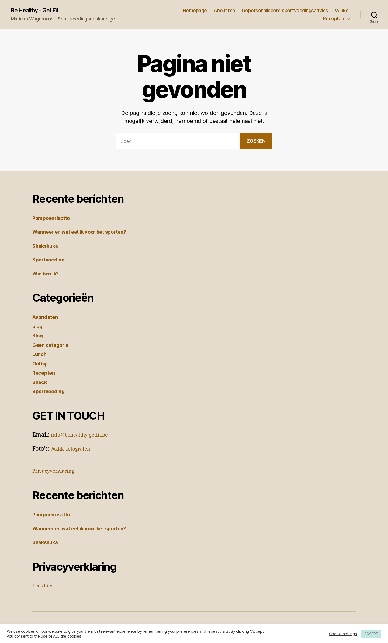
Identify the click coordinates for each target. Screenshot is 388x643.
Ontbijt (41, 364)
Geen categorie (53, 345)
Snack (40, 382)
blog (38, 327)
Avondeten (47, 317)
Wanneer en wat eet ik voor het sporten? (86, 232)
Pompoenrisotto (54, 218)
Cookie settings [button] (343, 633)
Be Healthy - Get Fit (39, 11)
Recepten (333, 19)
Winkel (342, 11)
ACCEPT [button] (371, 633)
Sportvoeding (51, 260)
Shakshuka (47, 246)
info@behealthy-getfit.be (84, 435)
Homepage (195, 11)
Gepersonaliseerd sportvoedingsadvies (285, 11)
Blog (38, 336)
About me (224, 11)
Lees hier (44, 586)
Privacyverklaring (56, 471)
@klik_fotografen (74, 449)
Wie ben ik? (48, 274)
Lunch (40, 354)
